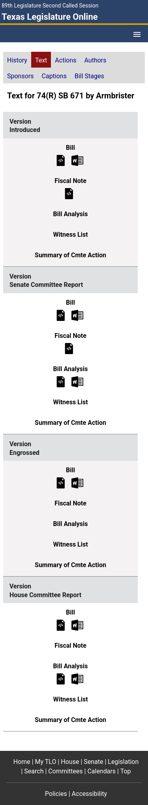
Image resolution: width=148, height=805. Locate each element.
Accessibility (89, 793)
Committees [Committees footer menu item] (65, 771)
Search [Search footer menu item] (33, 771)
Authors (95, 60)
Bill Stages (89, 76)
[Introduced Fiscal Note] (69, 193)
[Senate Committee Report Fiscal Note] (69, 348)
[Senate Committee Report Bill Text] (61, 315)
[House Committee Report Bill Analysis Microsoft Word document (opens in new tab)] (77, 678)
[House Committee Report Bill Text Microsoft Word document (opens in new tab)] (77, 625)
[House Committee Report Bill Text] (61, 625)
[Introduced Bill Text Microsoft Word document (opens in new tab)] (77, 160)
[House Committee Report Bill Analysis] (61, 678)
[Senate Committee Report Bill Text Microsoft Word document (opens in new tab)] (77, 315)
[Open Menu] (137, 34)
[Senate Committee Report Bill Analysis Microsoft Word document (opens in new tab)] (77, 381)
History (17, 60)
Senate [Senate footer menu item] (93, 761)
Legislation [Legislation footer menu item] (123, 761)
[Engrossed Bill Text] (61, 482)
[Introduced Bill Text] (61, 160)
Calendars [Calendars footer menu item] (101, 771)
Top (125, 771)
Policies (56, 793)
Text (41, 60)
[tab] (17, 60)
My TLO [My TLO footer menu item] (45, 761)
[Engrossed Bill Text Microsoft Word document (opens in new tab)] (77, 482)
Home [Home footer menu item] (21, 761)
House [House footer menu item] (70, 761)
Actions (65, 60)
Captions (54, 76)
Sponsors (20, 76)
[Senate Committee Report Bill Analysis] (61, 381)
